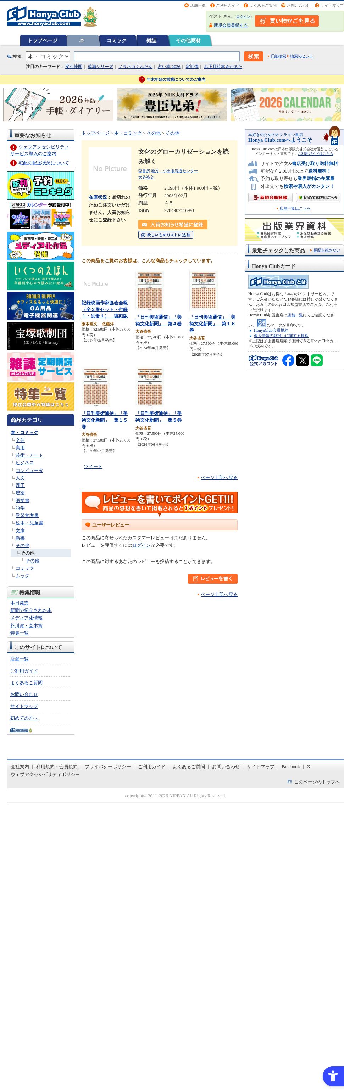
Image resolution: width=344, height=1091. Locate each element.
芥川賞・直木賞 (26, 625)
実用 (20, 447)
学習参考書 (27, 515)
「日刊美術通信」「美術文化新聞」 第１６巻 (212, 323)
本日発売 (19, 603)
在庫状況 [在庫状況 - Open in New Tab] (98, 197)
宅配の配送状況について (43, 162)
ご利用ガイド (227, 5)
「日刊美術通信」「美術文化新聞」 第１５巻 (105, 420)
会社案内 (20, 766)
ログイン (243, 16)
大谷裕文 (146, 177)
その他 (22, 545)
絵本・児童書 (29, 522)
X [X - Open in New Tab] (309, 766)
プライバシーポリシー (108, 766)
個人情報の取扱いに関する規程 (281, 335)
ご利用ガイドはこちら (315, 154)
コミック (117, 40)
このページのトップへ (317, 781)
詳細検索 (278, 56)
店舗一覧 (198, 5)
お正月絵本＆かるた (223, 66)
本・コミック (24, 432)
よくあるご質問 (263, 5)
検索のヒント (302, 56)
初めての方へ (24, 718)
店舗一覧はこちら (295, 208)
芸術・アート (29, 455)
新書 (20, 538)
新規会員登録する (231, 25)
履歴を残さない (326, 250)
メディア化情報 (26, 617)
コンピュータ (29, 470)
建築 (20, 492)
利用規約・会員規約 (57, 766)
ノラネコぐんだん (135, 66)
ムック (22, 575)
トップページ (42, 40)
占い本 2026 (169, 66)
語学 (20, 508)
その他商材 (188, 40)
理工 (20, 485)
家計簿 (192, 66)
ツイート (93, 466)
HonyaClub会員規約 (271, 330)
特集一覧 (19, 633)
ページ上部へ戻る (219, 477)
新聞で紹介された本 (31, 610)
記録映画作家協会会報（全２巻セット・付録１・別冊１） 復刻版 (105, 309)
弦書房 (144, 171)
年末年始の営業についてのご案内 (176, 79)
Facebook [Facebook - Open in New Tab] (291, 766)
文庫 (20, 530)
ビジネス (25, 462)
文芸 (20, 440)
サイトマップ (332, 5)
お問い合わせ (298, 5)
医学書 (22, 500)
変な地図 (73, 66)
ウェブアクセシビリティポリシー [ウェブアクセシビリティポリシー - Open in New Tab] (45, 774)
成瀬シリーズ (100, 66)
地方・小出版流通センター (174, 171)
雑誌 (151, 40)
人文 (20, 477)
